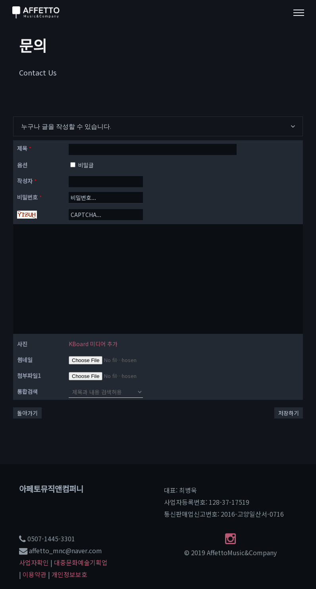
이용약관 (34, 574)
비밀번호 (29, 197)
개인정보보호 (69, 574)
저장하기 (288, 413)
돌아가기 (27, 413)
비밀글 (82, 165)
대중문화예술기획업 (81, 562)
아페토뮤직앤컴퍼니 (51, 488)
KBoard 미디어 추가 (93, 344)
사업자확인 (34, 562)
